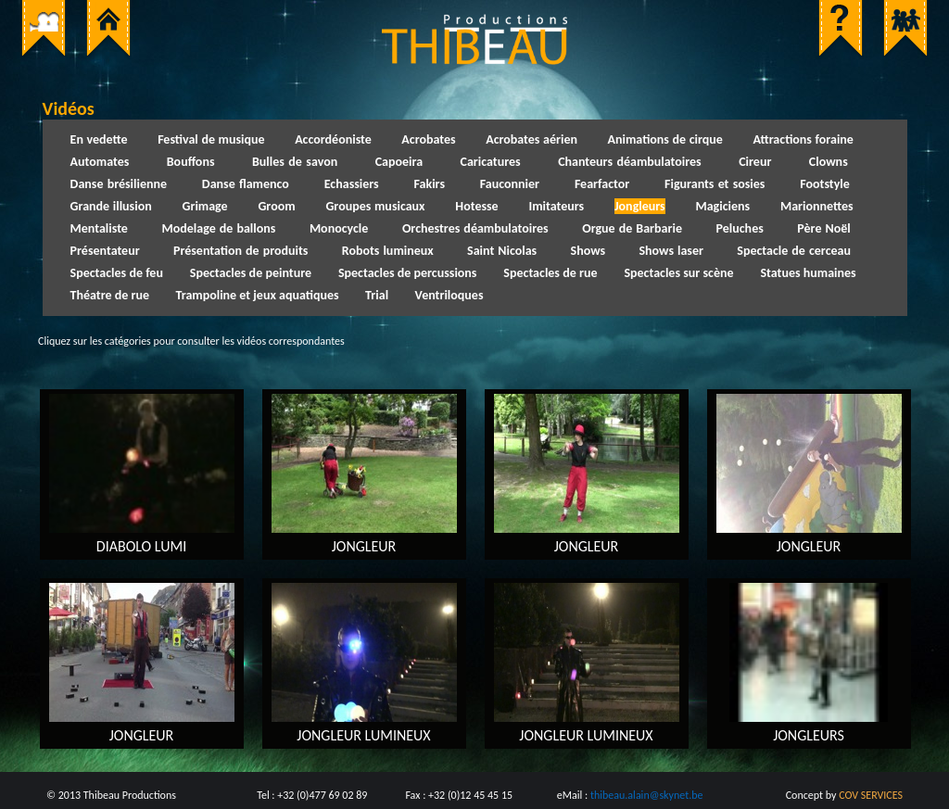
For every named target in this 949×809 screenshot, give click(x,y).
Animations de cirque (665, 139)
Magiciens (722, 206)
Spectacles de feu (116, 273)
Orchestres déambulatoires (475, 228)
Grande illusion (111, 206)
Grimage (204, 206)
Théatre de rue (109, 295)
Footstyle (825, 184)
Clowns (828, 162)
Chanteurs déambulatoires (630, 162)
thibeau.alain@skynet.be (646, 795)
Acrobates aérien (531, 139)
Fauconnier (509, 184)
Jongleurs (639, 206)
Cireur (755, 162)
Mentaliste (99, 228)
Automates (100, 162)
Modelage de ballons (218, 228)
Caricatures (491, 162)
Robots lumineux (388, 251)
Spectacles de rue (550, 273)
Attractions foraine (803, 139)
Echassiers (351, 184)
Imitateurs (556, 206)
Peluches (740, 228)
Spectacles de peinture (250, 273)
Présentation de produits (240, 251)
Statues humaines (807, 273)
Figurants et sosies (714, 184)
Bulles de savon (294, 162)
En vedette (99, 139)
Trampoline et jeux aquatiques (257, 295)
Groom (276, 206)
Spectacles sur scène (678, 273)
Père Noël (823, 228)
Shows (588, 251)
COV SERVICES (871, 795)
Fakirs (429, 184)
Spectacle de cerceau (794, 251)
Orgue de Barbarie (632, 228)
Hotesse (476, 206)
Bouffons (191, 162)
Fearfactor (602, 184)
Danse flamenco (245, 184)
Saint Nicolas (502, 251)
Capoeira (399, 162)
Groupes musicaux (374, 206)
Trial (376, 295)
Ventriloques (449, 295)
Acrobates (428, 139)
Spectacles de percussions (407, 273)
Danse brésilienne (118, 184)
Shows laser (671, 251)
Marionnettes (817, 206)
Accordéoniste (333, 139)
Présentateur (105, 251)
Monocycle (339, 228)
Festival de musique (211, 139)
